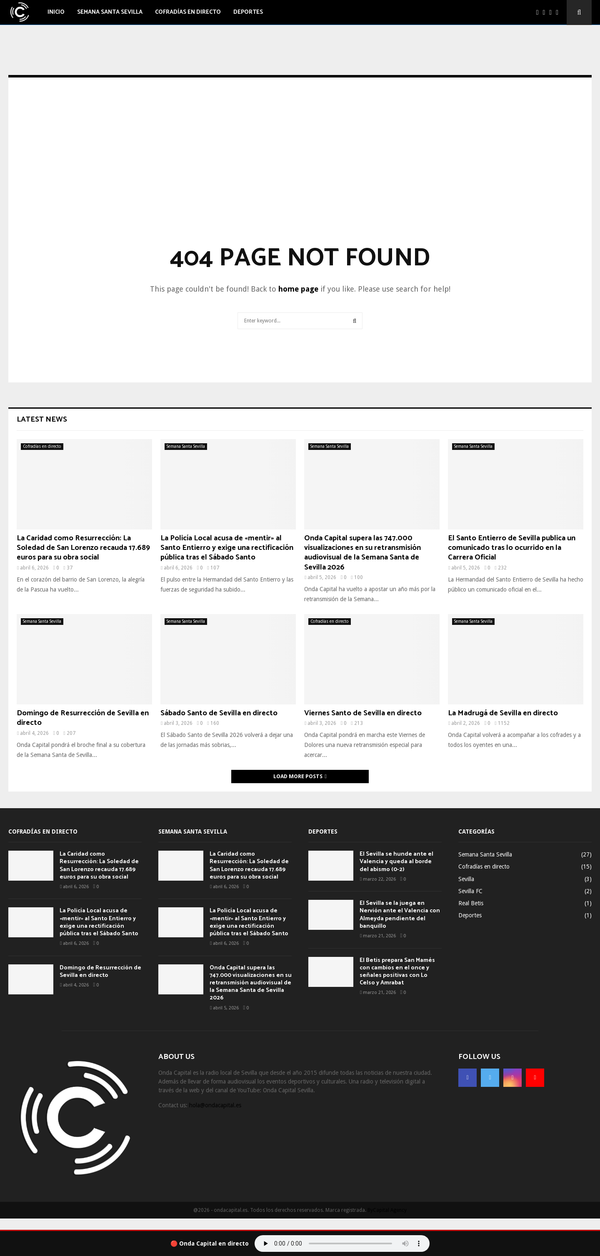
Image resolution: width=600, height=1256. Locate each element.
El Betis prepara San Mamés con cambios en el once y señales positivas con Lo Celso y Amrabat (397, 972)
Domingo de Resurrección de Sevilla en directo (83, 718)
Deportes (248, 12)
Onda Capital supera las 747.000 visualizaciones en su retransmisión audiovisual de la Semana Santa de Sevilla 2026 (362, 553)
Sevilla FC (470, 891)
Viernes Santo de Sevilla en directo (363, 713)
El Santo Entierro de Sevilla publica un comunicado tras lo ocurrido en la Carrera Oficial (511, 548)
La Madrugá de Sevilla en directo (503, 713)
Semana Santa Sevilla (109, 12)
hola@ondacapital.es (215, 1105)
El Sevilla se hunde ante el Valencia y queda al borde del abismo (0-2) (396, 861)
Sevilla (466, 879)
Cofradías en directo (188, 12)
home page (298, 289)
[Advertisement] (300, 173)
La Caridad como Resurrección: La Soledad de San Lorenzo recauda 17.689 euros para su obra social (83, 548)
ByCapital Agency (387, 1210)
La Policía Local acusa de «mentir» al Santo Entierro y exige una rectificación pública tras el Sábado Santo (226, 548)
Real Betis (470, 903)
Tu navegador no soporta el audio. (342, 1243)
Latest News (42, 419)
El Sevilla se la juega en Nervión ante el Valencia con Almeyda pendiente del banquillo (400, 915)
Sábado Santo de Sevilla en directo (219, 713)
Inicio (56, 12)
